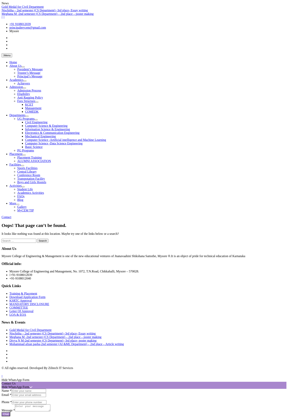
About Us (15, 65)
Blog (20, 199)
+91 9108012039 (20, 24)
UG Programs (25, 118)
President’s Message (30, 69)
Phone (7, 402)
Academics (16, 80)
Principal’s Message (29, 76)
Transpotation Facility (31, 178)
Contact (6, 217)
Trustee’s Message (28, 72)
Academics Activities (30, 192)
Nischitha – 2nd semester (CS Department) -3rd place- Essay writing (45, 10)
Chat (6, 415)
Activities (15, 185)
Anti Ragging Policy (30, 97)
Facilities (15, 164)
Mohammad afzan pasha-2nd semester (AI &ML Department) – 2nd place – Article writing (66, 344)
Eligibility (23, 94)
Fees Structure (26, 101)
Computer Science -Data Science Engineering (53, 143)
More (12, 203)
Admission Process (29, 90)
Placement (16, 154)
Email (6, 394)
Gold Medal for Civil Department (23, 6)
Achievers (23, 83)
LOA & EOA (17, 314)
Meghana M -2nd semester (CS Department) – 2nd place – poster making (48, 13)
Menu (7, 55)
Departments (17, 115)
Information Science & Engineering (47, 129)
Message (8, 411)
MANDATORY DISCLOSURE (29, 304)
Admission (16, 87)
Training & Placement (23, 293)
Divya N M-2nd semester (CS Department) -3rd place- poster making (53, 340)
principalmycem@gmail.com (27, 27)
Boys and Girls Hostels (31, 182)
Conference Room (28, 175)
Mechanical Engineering (40, 136)
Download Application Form (27, 297)
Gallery (22, 207)
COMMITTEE (18, 307)
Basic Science (34, 147)
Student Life (25, 189)
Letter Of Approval (21, 311)
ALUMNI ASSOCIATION (34, 161)
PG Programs (25, 150)
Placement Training (29, 157)
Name (6, 390)
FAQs (20, 196)
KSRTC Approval (20, 300)
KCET (29, 104)
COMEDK (32, 111)
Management (33, 108)
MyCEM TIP (25, 210)
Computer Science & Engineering (46, 125)
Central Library (27, 171)
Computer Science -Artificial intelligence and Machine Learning (65, 139)
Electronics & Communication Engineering (52, 132)
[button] (144, 380)
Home (13, 62)
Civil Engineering (36, 122)
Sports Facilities (27, 168)
